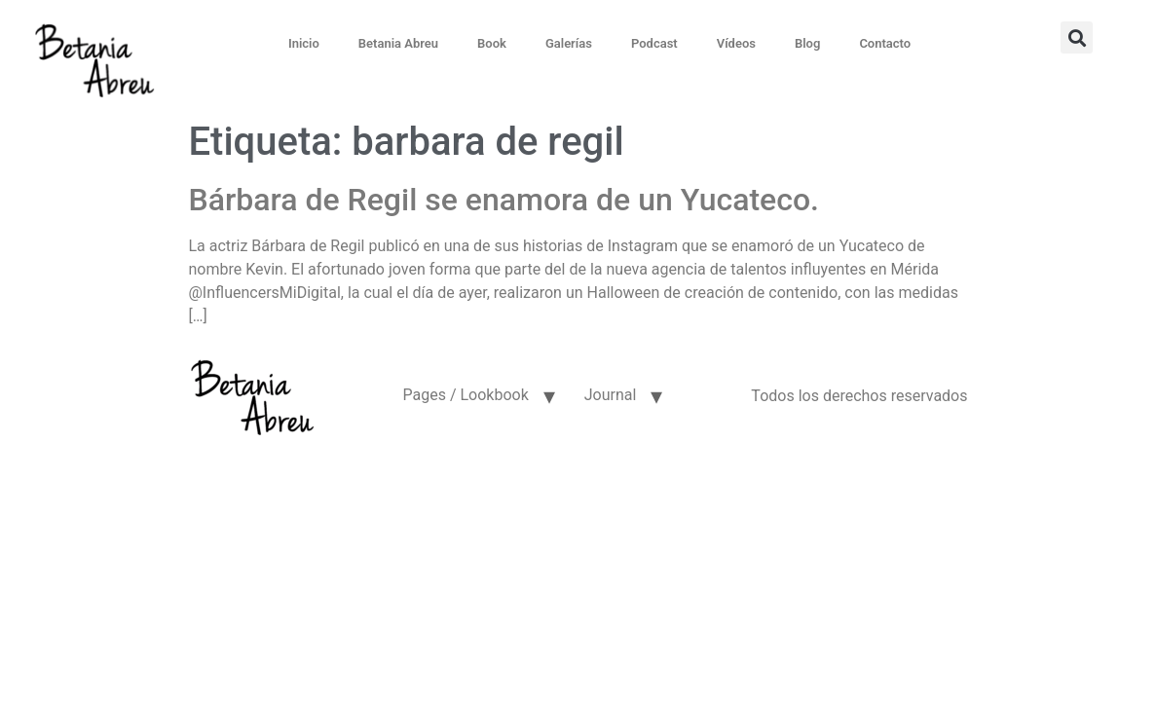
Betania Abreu (398, 43)
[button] (1077, 37)
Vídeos (736, 43)
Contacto (885, 43)
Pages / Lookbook (465, 395)
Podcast (654, 43)
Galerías (568, 43)
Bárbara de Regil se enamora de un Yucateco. (504, 199)
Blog (807, 43)
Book (491, 43)
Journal (610, 395)
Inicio (303, 43)
